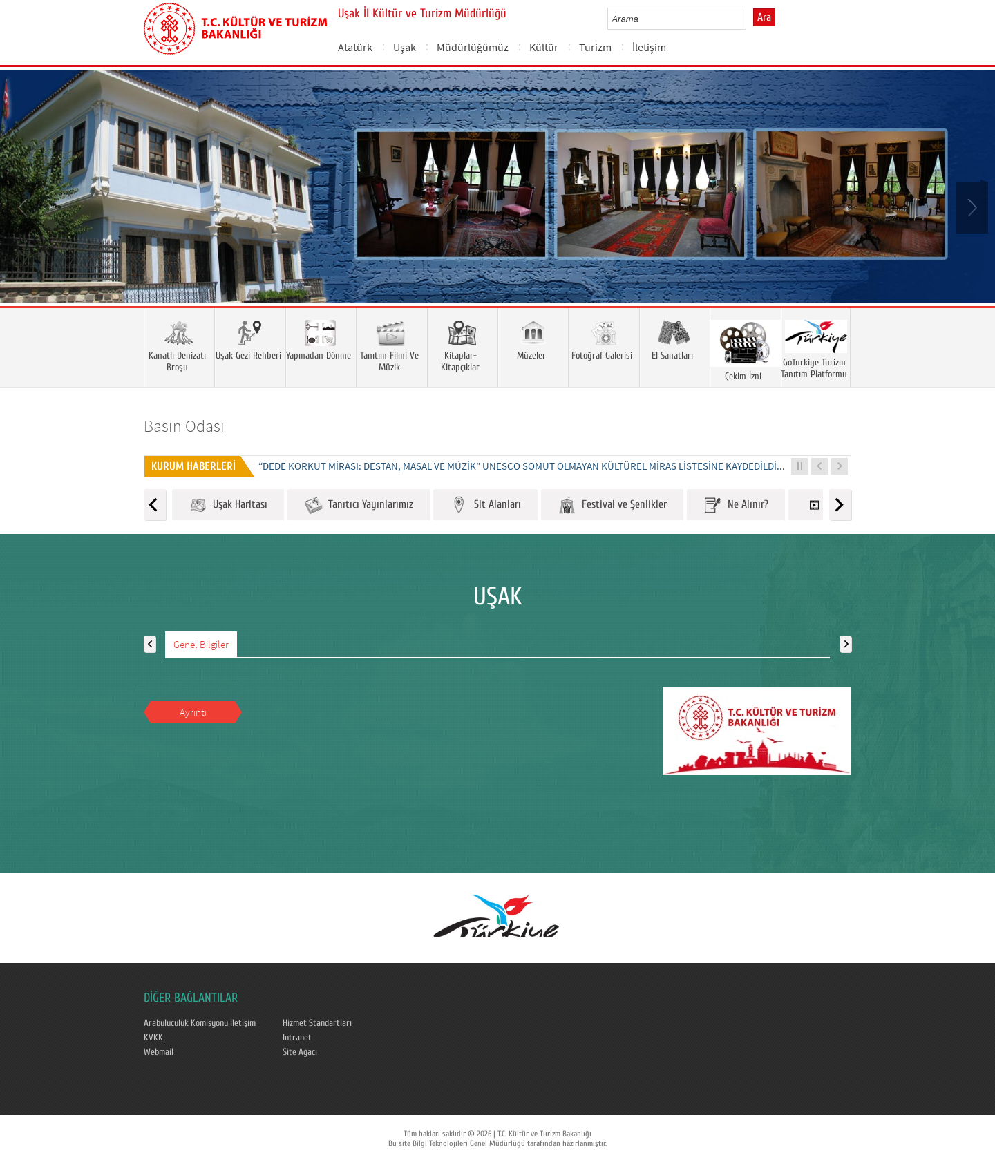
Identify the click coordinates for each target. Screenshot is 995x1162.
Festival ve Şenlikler (612, 505)
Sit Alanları (485, 505)
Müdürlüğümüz (473, 47)
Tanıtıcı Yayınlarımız (358, 505)
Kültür (543, 47)
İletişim (649, 47)
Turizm (595, 47)
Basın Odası (184, 426)
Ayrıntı (193, 711)
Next (971, 206)
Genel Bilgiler (201, 644)
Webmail (158, 1052)
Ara (764, 17)
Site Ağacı (300, 1052)
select (750, 18)
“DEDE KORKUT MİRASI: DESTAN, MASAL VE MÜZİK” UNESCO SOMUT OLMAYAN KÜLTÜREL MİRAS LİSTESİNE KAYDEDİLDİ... (521, 466)
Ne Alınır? (735, 505)
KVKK (153, 1037)
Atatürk (355, 47)
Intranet (297, 1037)
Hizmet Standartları (317, 1023)
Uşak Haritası (228, 505)
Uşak (404, 47)
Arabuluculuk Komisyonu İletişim (200, 1023)
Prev (24, 206)
